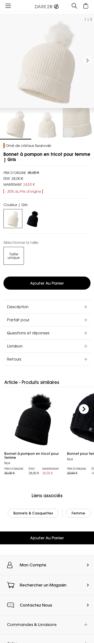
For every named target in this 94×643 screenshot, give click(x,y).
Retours (14, 359)
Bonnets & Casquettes (33, 513)
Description (17, 306)
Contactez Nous (36, 605)
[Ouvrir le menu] (8, 6)
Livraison (15, 346)
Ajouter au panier (47, 283)
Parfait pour (18, 319)
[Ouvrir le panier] (86, 6)
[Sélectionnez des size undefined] (13, 256)
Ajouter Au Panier (47, 537)
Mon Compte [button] (33, 564)
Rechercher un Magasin (43, 585)
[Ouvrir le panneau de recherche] (74, 6)
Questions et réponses (28, 332)
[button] (87, 60)
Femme (78, 513)
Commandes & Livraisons (31, 624)
